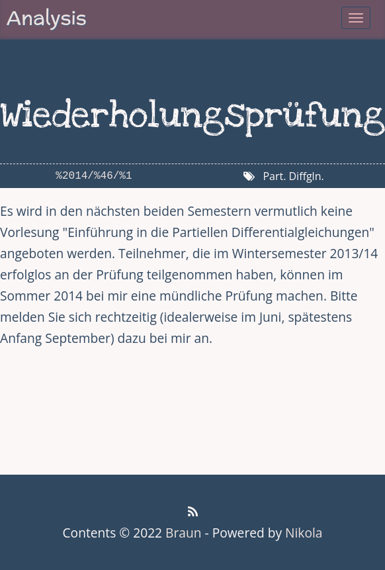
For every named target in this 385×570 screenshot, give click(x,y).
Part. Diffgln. (293, 176)
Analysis (47, 17)
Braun (183, 533)
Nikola (303, 533)
